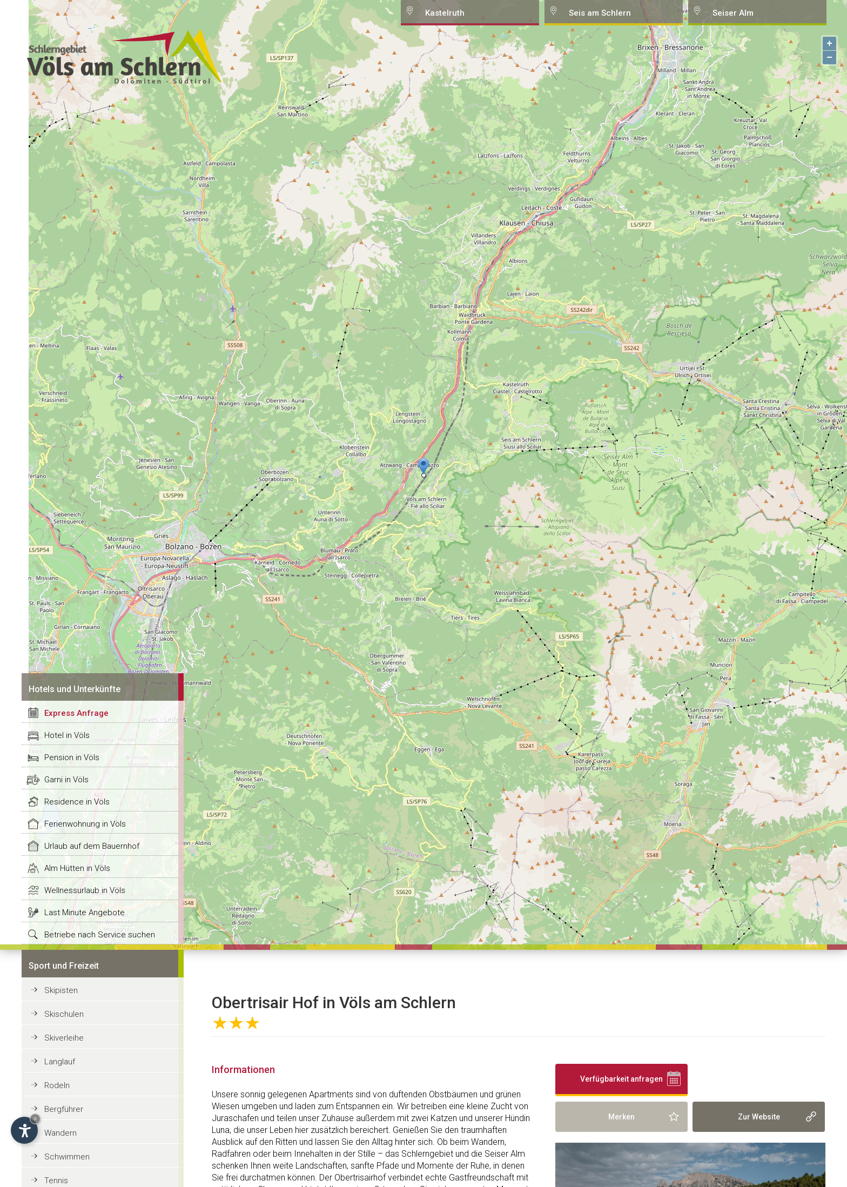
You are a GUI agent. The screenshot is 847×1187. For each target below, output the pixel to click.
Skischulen (64, 1014)
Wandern (60, 1133)
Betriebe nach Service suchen (99, 935)
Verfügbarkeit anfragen (621, 1079)
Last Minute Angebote (84, 912)
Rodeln (57, 1085)
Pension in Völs (71, 757)
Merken (621, 1116)
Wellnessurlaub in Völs (84, 890)
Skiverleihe (64, 1038)
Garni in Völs (66, 779)
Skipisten (61, 990)
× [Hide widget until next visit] (35, 1119)
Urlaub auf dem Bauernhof (91, 846)
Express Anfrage (76, 713)
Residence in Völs (77, 802)
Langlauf (59, 1062)
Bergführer (63, 1109)
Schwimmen (67, 1157)
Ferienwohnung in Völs (85, 824)
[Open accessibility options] (24, 1130)
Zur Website (759, 1116)
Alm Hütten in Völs (77, 868)
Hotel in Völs (67, 735)
